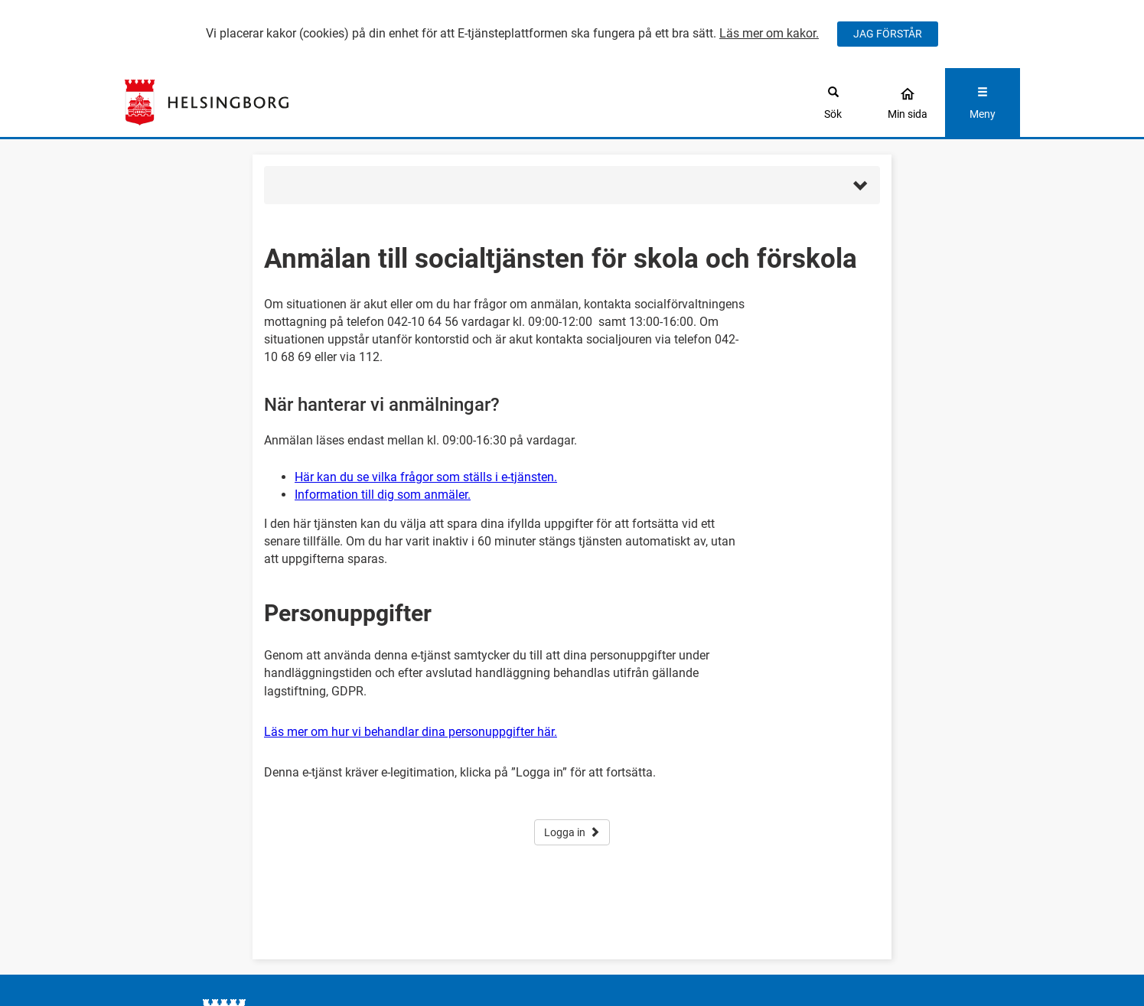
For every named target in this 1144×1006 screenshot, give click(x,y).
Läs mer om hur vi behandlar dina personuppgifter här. (410, 731)
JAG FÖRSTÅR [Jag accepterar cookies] (887, 34)
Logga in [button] (572, 832)
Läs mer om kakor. (769, 33)
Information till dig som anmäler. (383, 494)
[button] (572, 185)
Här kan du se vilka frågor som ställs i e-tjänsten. (426, 477)
